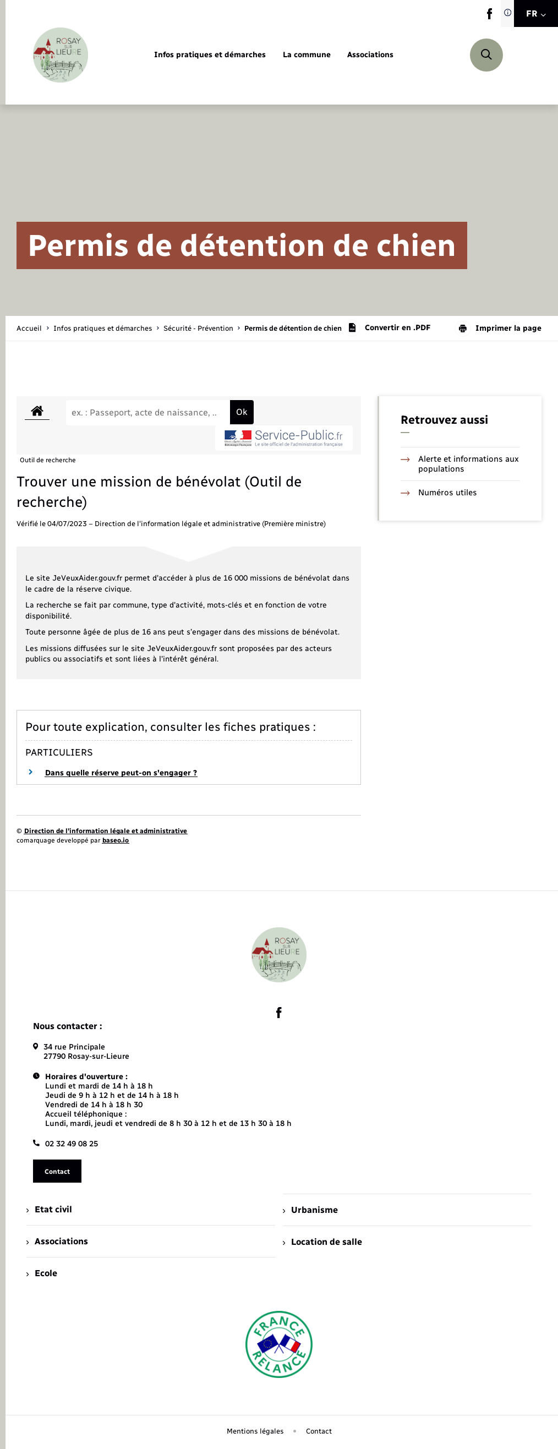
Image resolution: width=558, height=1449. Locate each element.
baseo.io (115, 840)
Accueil (29, 328)
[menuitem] (210, 55)
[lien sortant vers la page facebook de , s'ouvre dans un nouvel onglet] (489, 16)
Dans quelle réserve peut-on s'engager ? (121, 773)
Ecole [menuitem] (41, 1273)
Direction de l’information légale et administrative (105, 831)
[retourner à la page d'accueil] (60, 55)
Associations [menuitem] (57, 1241)
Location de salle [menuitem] (322, 1242)
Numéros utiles (439, 492)
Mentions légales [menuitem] (255, 1431)
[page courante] (293, 328)
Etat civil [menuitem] (49, 1209)
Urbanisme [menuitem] (310, 1210)
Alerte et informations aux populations (460, 464)
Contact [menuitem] (319, 1431)
